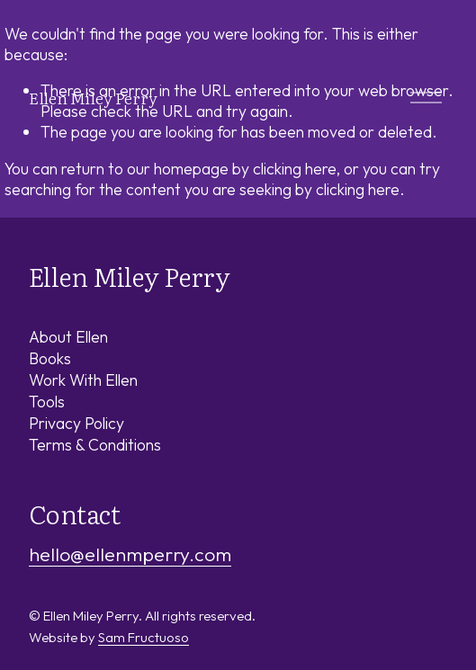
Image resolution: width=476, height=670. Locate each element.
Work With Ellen (83, 380)
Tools (47, 401)
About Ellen (68, 336)
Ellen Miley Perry (93, 97)
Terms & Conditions (95, 444)
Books (50, 358)
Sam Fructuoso (143, 637)
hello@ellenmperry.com (130, 554)
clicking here (295, 168)
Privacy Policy (76, 423)
